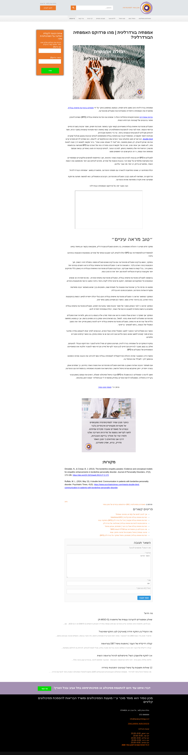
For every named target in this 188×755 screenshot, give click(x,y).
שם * (149, 580)
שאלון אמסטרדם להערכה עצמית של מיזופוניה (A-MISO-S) (125, 619)
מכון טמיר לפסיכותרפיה (138, 8)
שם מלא (57, 47)
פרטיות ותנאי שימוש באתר (138, 723)
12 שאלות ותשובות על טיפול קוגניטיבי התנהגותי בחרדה (127, 667)
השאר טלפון (55, 58)
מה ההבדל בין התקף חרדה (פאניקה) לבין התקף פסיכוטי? (125, 631)
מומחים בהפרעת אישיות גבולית (81, 108)
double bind (148, 139)
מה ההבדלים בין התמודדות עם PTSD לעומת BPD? (128, 529)
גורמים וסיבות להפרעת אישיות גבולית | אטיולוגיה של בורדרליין (125, 523)
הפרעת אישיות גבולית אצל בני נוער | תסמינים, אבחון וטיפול (126, 526)
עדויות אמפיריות (146, 117)
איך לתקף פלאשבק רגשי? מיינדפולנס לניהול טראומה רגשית (124, 655)
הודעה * (148, 553)
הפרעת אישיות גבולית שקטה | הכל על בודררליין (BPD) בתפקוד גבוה (122, 520)
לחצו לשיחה (48, 8)
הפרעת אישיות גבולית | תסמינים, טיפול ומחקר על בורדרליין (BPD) (123, 535)
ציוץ (66, 501)
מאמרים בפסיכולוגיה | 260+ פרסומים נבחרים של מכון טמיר (124, 504)
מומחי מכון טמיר (104, 387)
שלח (50, 71)
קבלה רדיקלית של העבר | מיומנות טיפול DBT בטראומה (126, 643)
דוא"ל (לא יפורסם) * (143, 588)
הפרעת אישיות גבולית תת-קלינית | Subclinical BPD (129, 517)
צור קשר (44, 688)
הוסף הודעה (109, 566)
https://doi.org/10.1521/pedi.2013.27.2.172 (91, 475)
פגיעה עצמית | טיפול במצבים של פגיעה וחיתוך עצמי (128, 532)
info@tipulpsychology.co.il (139, 718)
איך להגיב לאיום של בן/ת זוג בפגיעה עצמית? (131, 514)
